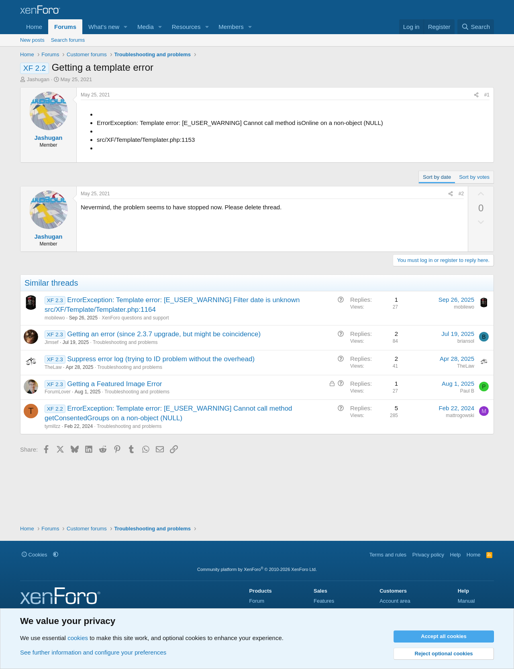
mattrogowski (460, 415)
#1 (487, 95)
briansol (465, 341)
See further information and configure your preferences (93, 652)
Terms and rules (387, 555)
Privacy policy (428, 555)
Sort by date (437, 177)
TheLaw (53, 367)
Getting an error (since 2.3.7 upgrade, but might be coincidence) (164, 334)
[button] (125, 26)
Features (324, 601)
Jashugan (38, 79)
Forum (256, 601)
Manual (466, 601)
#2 (461, 193)
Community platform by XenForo (257, 569)
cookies (77, 637)
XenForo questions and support (135, 318)
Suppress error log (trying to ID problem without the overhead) (161, 359)
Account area (394, 601)
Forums (65, 26)
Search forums (68, 40)
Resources (186, 26)
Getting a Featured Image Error (114, 384)
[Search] (475, 26)
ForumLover (58, 392)
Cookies (34, 555)
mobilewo (55, 318)
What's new (103, 26)
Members (231, 26)
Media (145, 26)
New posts (32, 40)
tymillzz (52, 426)
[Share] (476, 95)
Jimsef (52, 342)
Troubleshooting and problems (125, 342)
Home (34, 26)
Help (455, 555)
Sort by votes (474, 177)
